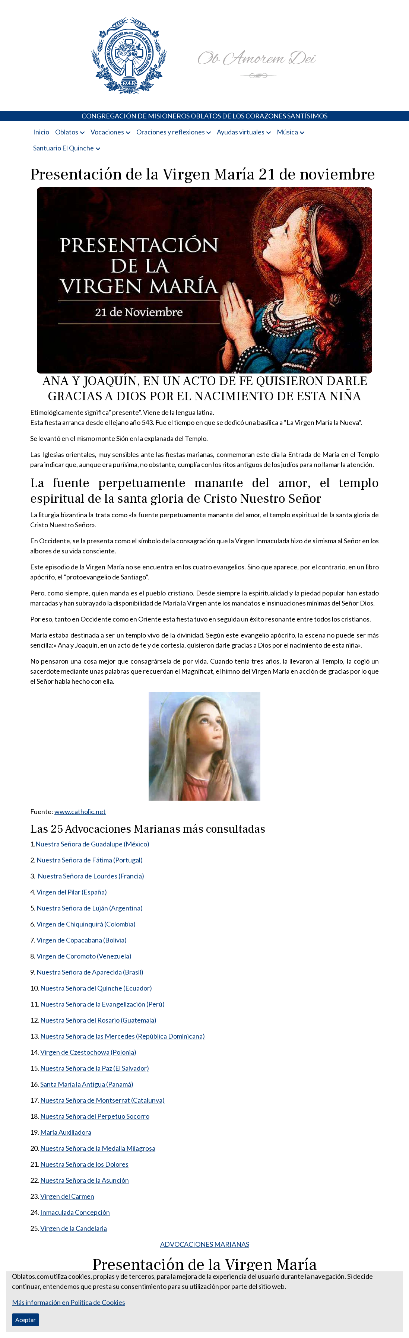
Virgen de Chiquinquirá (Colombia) (86, 924)
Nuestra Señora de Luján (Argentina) (90, 908)
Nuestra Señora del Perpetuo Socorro (94, 1116)
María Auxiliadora (65, 1132)
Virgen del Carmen (67, 1196)
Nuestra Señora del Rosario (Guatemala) (98, 1020)
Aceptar (25, 1319)
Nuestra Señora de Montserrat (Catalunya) (102, 1100)
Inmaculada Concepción (75, 1212)
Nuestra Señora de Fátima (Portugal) (90, 860)
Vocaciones (107, 132)
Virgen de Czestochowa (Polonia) (88, 1052)
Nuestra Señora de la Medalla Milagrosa (97, 1148)
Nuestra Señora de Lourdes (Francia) (90, 876)
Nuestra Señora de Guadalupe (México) (92, 844)
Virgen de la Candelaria (73, 1228)
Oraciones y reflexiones (170, 132)
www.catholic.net (80, 811)
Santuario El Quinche (63, 148)
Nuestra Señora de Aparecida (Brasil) (90, 972)
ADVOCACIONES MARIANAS (204, 1244)
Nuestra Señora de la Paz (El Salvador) (94, 1068)
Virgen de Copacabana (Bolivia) (82, 940)
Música (287, 132)
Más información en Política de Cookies (68, 1302)
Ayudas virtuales (240, 132)
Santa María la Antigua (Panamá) (86, 1084)
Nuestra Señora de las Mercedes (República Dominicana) (122, 1036)
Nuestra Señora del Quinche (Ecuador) (96, 988)
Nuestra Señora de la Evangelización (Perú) (102, 1004)
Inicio (41, 132)
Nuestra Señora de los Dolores (84, 1164)
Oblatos (66, 132)
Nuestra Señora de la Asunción (84, 1180)
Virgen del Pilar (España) (72, 892)
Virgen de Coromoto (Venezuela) (84, 956)
